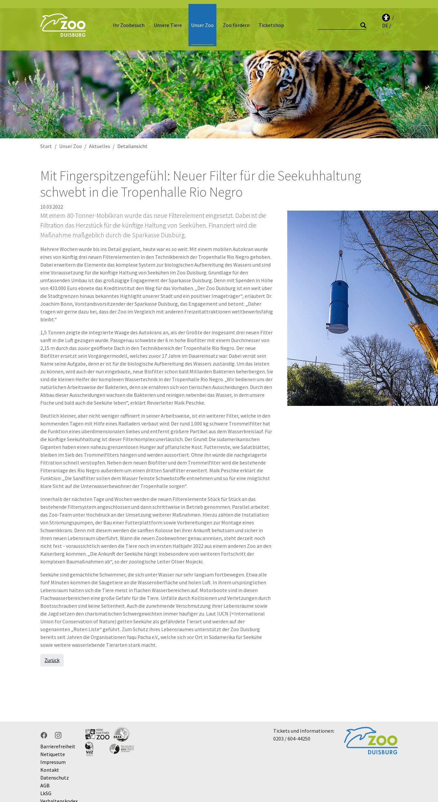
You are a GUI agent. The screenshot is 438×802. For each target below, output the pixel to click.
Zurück (52, 652)
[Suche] (342, 21)
